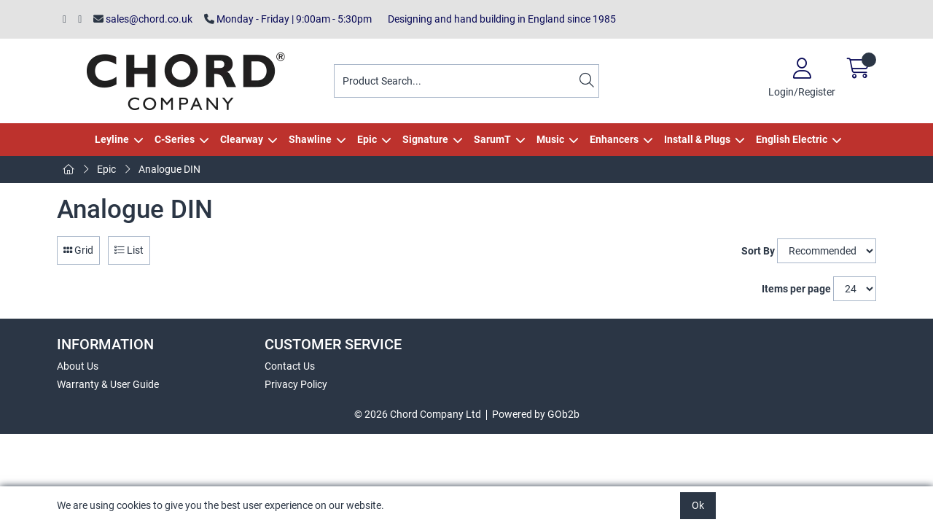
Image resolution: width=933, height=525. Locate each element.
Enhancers (614, 139)
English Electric (791, 139)
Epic (367, 139)
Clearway (241, 139)
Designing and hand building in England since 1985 (499, 19)
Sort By (758, 251)
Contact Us (290, 366)
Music (550, 139)
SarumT (492, 139)
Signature (425, 139)
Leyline (112, 139)
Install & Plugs (697, 139)
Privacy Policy (296, 384)
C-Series (175, 139)
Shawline (310, 139)
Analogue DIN (169, 169)
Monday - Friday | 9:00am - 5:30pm (288, 19)
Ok (698, 505)
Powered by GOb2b (535, 414)
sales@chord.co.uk (142, 19)
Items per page (796, 289)
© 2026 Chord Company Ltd (417, 414)
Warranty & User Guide (108, 384)
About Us (77, 366)
